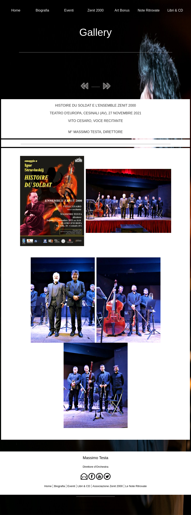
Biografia (42, 10)
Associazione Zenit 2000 (108, 486)
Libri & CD (175, 10)
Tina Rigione (104, 502)
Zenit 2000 (95, 10)
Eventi (69, 10)
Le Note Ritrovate (136, 486)
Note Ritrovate (148, 10)
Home (15, 10)
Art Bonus (122, 10)
